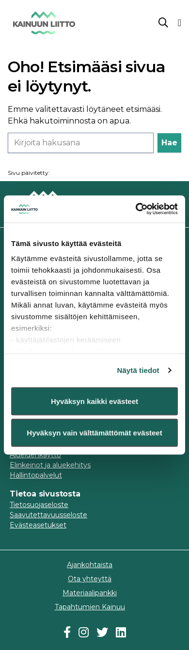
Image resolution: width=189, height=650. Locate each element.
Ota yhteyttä (89, 578)
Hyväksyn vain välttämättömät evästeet (94, 433)
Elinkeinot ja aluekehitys (50, 465)
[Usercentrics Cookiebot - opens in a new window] (136, 209)
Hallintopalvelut (36, 475)
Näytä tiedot (138, 370)
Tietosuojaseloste (39, 504)
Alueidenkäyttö (35, 454)
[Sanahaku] (163, 23)
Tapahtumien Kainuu (90, 607)
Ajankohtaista (89, 564)
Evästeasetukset (38, 525)
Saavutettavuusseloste (48, 515)
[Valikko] (179, 22)
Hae (169, 142)
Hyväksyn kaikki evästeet (94, 401)
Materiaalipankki (90, 592)
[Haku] (81, 143)
